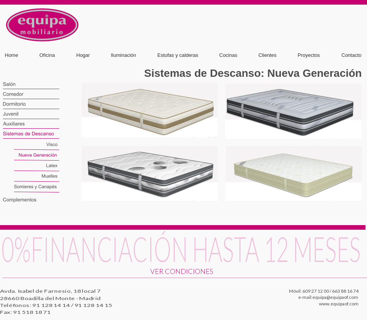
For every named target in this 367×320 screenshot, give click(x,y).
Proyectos (309, 55)
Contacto (352, 55)
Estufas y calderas (178, 55)
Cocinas (228, 55)
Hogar (83, 55)
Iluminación (123, 55)
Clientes (268, 55)
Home (11, 55)
